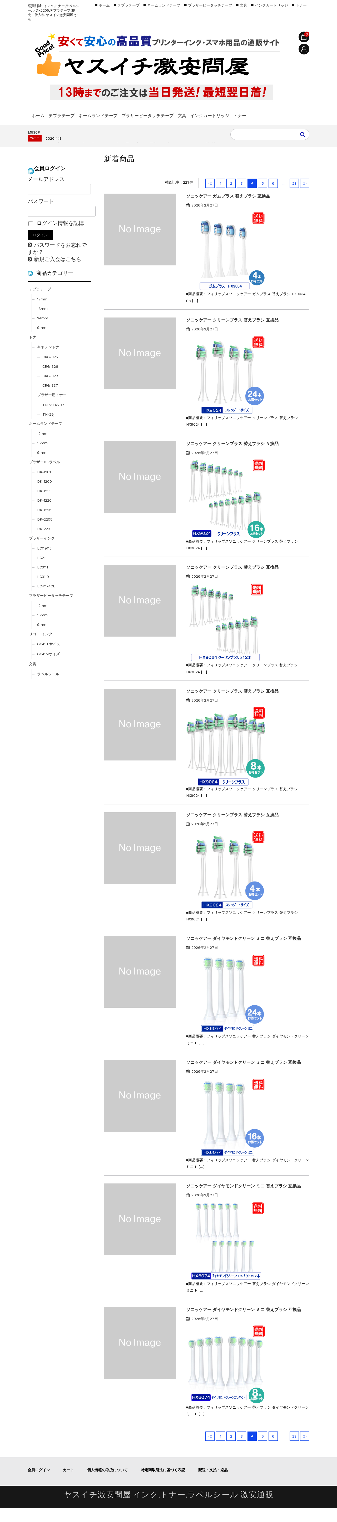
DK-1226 (44, 524)
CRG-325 (50, 371)
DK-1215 (44, 505)
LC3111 (42, 581)
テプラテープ (72, 112)
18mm (42, 322)
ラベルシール (48, 688)
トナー (40, 126)
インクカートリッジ (259, 112)
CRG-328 (50, 390)
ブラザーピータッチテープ (178, 112)
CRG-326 (50, 380)
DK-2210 (44, 543)
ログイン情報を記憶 (56, 237)
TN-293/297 (53, 419)
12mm (42, 313)
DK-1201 (44, 486)
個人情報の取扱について (107, 1484)
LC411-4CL (46, 600)
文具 (222, 112)
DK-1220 (44, 514)
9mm (41, 341)
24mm (42, 332)
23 (294, 197)
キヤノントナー (50, 361)
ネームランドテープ (119, 112)
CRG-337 (50, 399)
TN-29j (48, 428)
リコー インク (40, 648)
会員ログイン (39, 1484)
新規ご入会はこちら (57, 273)
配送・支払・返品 (213, 1484)
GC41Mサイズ (48, 668)
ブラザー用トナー (52, 409)
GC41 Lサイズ (48, 658)
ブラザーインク (42, 552)
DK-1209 (44, 495)
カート (68, 1484)
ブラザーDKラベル (44, 476)
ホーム (40, 112)
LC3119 (43, 590)
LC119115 (44, 562)
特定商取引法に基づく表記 (163, 1484)
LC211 (42, 572)
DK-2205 (44, 533)
